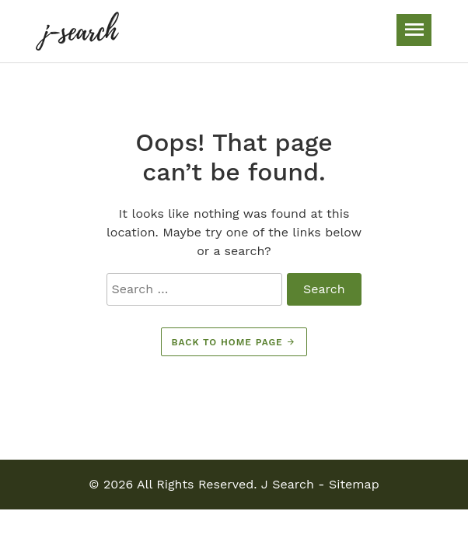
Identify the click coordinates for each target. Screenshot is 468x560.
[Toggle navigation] (414, 30)
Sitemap (354, 484)
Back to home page (234, 342)
